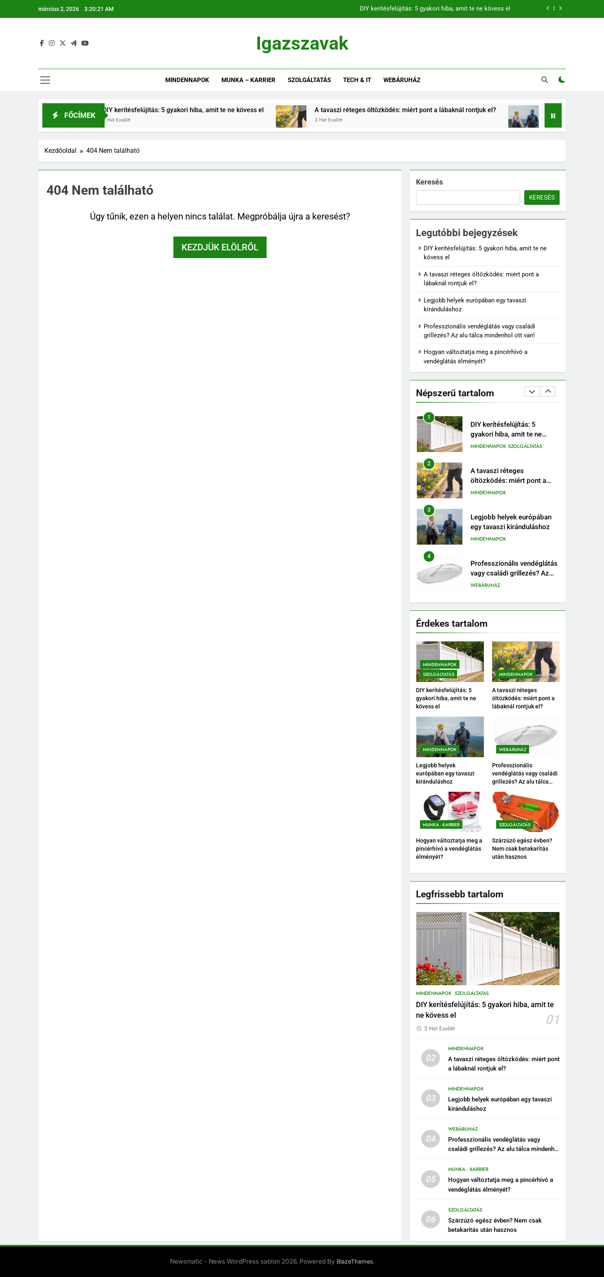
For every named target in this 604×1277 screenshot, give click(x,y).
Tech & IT (357, 80)
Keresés (429, 182)
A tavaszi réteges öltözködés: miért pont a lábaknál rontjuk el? (438, 110)
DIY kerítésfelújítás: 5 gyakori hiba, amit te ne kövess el (435, 9)
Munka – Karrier (248, 80)
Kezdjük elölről (220, 247)
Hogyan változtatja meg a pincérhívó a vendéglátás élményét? (449, 848)
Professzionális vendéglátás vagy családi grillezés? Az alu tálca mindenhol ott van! (514, 574)
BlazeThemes (355, 1261)
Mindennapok (187, 80)
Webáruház (401, 80)
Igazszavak (302, 43)
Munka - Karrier (441, 824)
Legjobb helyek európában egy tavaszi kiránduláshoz (445, 773)
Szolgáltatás (309, 80)
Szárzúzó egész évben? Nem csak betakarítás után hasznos (522, 848)
